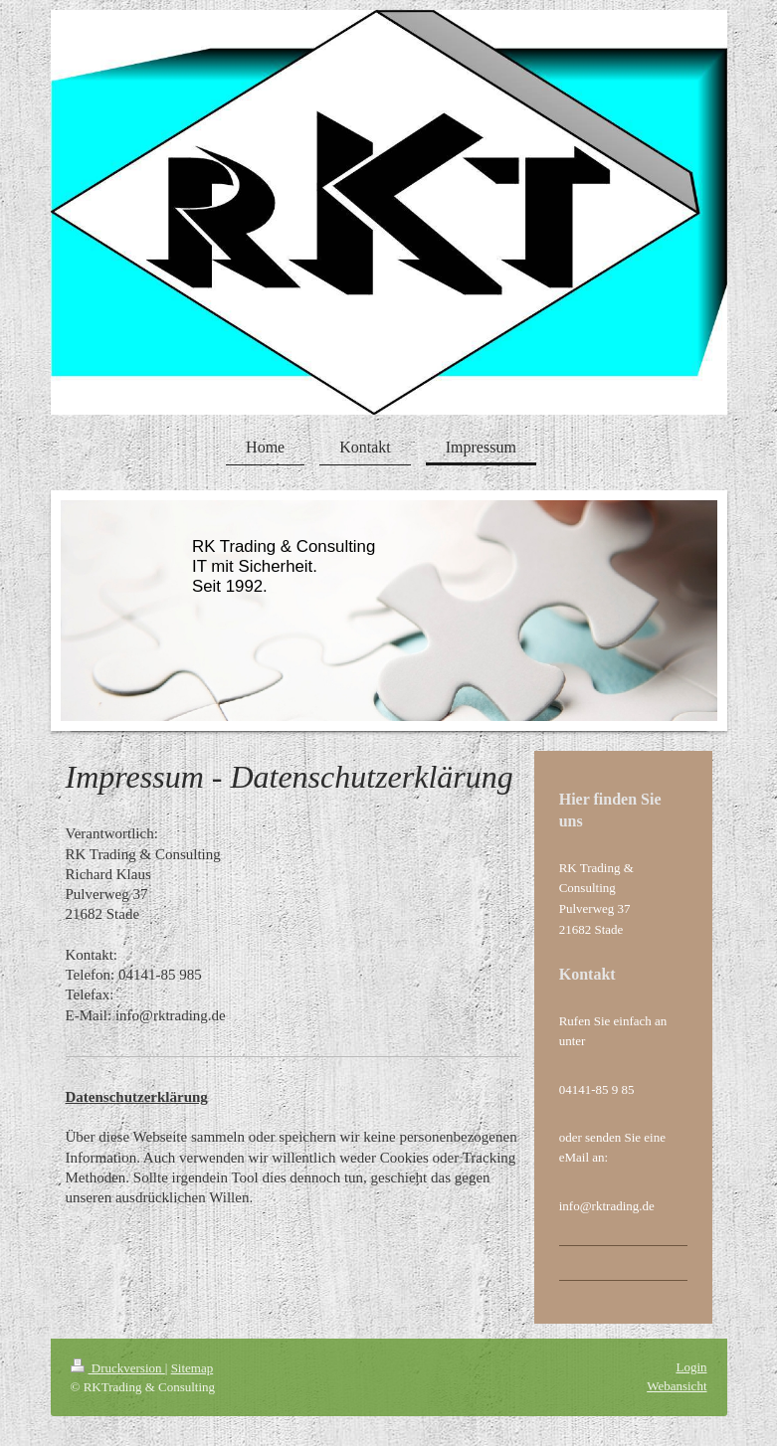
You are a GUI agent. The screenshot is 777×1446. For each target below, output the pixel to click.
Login (691, 1366)
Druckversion (118, 1367)
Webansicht (676, 1385)
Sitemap (192, 1367)
